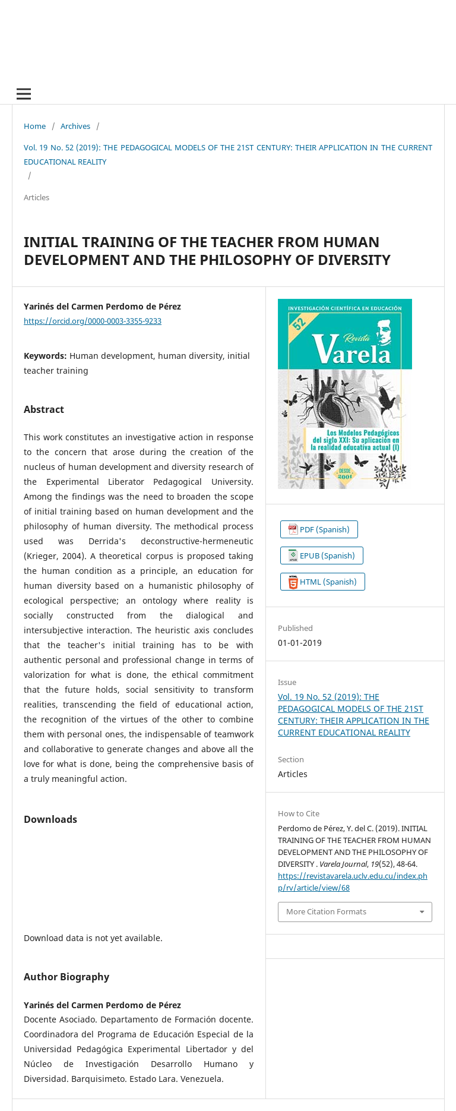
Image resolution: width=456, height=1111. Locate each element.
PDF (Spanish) (325, 529)
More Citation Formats (326, 911)
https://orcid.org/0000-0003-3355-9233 (93, 320)
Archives (75, 126)
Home (35, 126)
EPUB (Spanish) (327, 555)
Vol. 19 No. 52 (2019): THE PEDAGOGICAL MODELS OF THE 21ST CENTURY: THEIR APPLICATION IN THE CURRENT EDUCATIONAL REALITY (228, 154)
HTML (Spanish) (328, 581)
